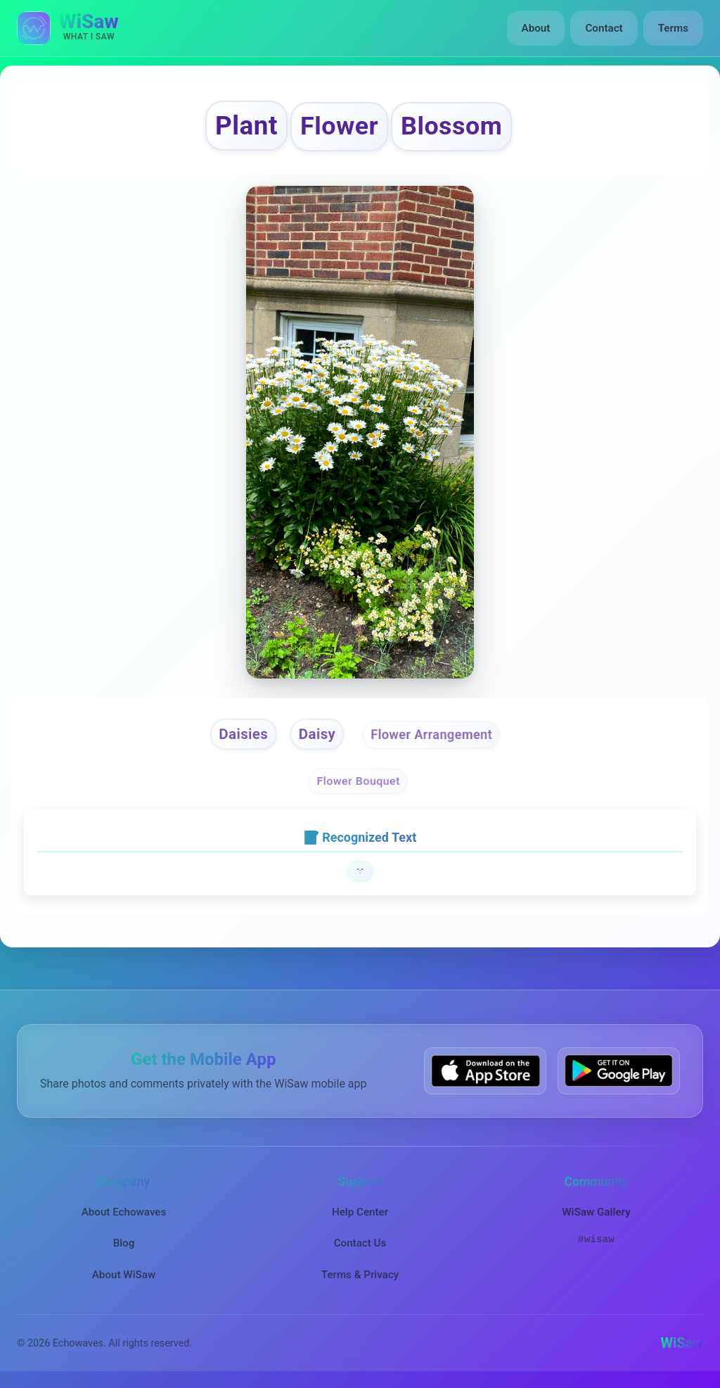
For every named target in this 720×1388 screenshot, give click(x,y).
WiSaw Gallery (596, 1212)
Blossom (451, 126)
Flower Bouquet (358, 781)
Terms (673, 28)
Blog (124, 1243)
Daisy (316, 734)
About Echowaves (124, 1212)
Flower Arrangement (432, 734)
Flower (339, 126)
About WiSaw (123, 1274)
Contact (603, 28)
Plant (246, 126)
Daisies (243, 734)
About (536, 28)
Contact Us (360, 1243)
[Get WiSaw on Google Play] (619, 1070)
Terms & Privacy (360, 1274)
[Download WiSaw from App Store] (485, 1070)
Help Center (360, 1212)
